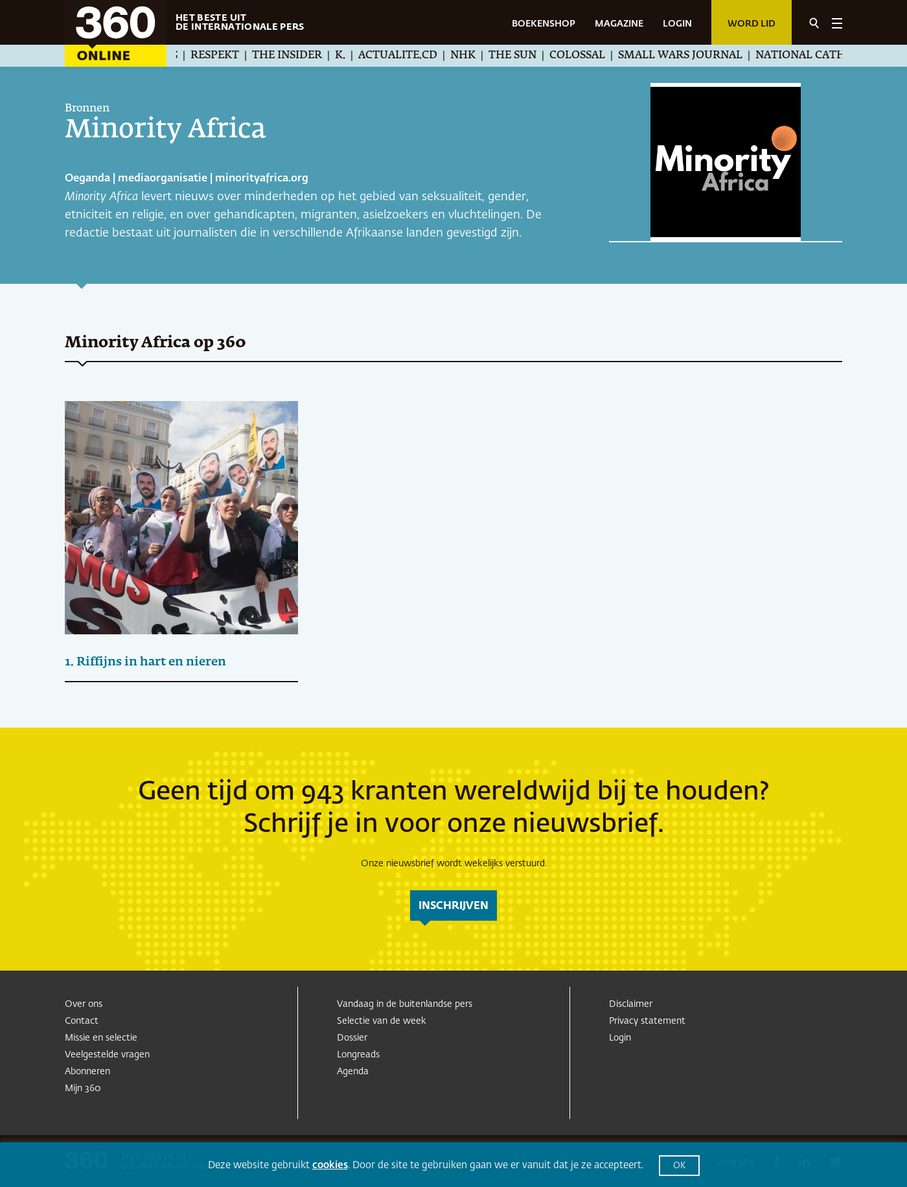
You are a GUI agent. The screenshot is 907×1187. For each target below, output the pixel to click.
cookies (330, 1165)
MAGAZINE (619, 24)
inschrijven (453, 906)
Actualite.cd (410, 56)
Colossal (590, 56)
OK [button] (679, 1166)
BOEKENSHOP (543, 24)
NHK (475, 56)
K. (353, 56)
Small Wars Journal (693, 56)
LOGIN (677, 24)
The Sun (525, 56)
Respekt (227, 56)
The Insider (300, 56)
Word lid (751, 24)
